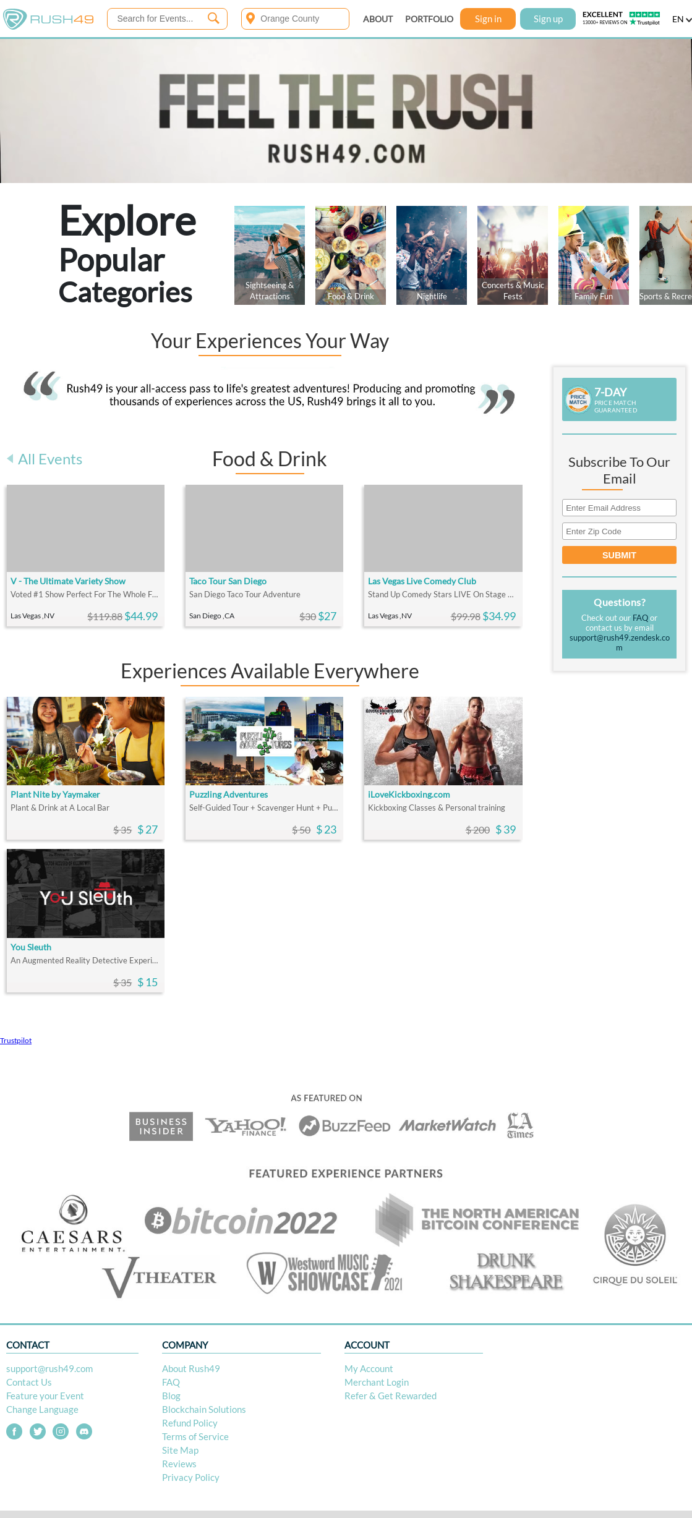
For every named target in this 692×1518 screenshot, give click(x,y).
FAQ (640, 618)
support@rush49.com (49, 1368)
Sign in (488, 18)
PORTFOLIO (429, 19)
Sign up (548, 18)
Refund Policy (190, 1422)
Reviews (179, 1463)
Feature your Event (45, 1395)
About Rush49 (191, 1368)
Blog (171, 1395)
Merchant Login (376, 1382)
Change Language (42, 1409)
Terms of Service (195, 1436)
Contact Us (29, 1382)
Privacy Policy (191, 1477)
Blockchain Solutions (204, 1409)
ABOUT (378, 19)
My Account (368, 1368)
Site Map (180, 1450)
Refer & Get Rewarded (390, 1395)
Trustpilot (16, 1040)
